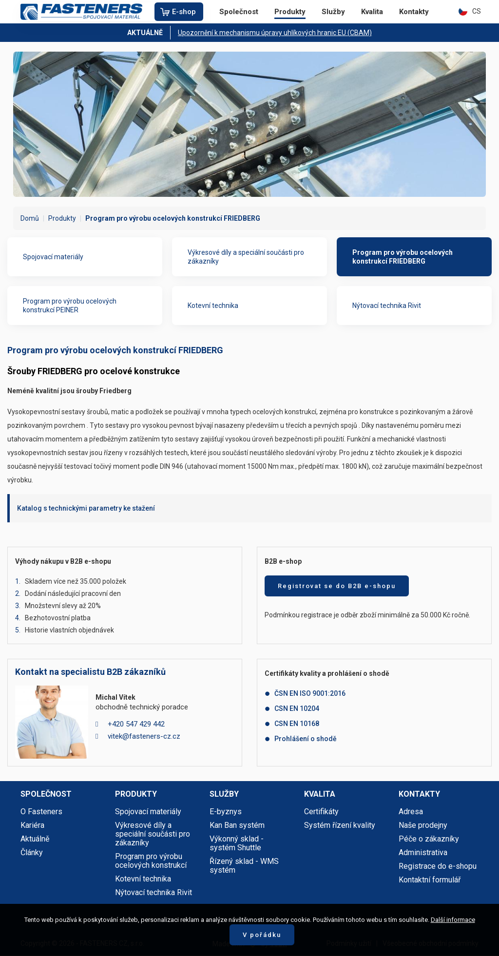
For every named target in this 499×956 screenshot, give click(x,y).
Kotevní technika (213, 305)
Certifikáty (321, 811)
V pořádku (262, 934)
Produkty (290, 11)
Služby (333, 11)
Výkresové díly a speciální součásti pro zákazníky (246, 257)
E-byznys (226, 811)
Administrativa (423, 852)
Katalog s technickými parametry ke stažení (86, 508)
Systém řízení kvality (339, 825)
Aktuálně (34, 838)
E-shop (184, 11)
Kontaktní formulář (430, 879)
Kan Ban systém (237, 825)
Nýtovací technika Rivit (386, 305)
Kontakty (414, 11)
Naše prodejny (423, 825)
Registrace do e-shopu (438, 866)
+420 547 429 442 (136, 724)
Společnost (238, 11)
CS (470, 11)
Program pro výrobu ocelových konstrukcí (151, 861)
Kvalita (372, 11)
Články (31, 852)
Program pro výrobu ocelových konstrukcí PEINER (69, 305)
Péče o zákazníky (429, 838)
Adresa (411, 811)
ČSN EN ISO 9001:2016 (309, 693)
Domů (29, 218)
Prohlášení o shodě (305, 739)
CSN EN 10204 (296, 708)
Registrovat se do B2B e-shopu (337, 586)
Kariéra (32, 825)
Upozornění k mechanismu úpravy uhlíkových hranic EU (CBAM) (275, 33)
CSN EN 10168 (296, 723)
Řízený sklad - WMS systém (244, 866)
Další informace (453, 919)
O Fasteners (41, 811)
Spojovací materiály (53, 257)
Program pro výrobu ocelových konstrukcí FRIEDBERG (402, 257)
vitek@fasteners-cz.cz (144, 736)
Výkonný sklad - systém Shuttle (237, 843)
